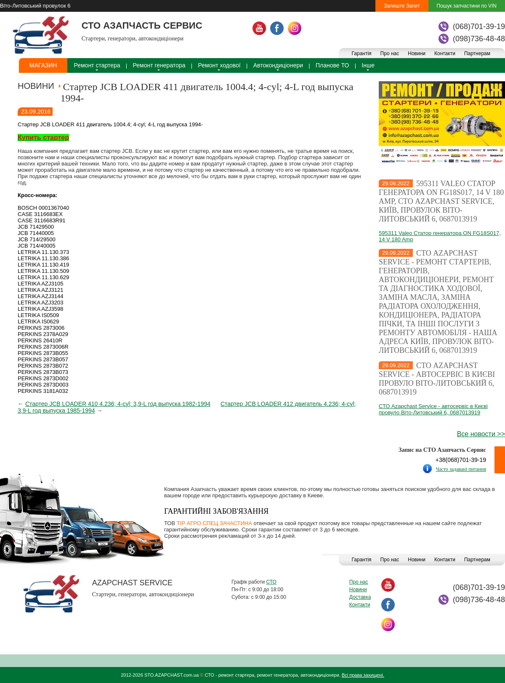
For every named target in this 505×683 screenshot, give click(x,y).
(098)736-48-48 (479, 39)
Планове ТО (332, 65)
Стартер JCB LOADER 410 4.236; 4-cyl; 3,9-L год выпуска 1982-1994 (117, 403)
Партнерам (477, 53)
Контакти (444, 53)
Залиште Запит (402, 6)
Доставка (360, 597)
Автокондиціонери (278, 65)
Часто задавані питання (461, 469)
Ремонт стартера (97, 65)
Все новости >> (481, 434)
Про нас (389, 53)
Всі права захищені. (363, 675)
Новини (416, 53)
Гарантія (361, 53)
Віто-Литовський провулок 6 (35, 6)
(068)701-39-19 (479, 26)
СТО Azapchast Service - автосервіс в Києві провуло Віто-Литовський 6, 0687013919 (437, 378)
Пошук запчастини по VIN (467, 6)
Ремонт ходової (219, 65)
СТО (271, 582)
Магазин (43, 65)
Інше (368, 65)
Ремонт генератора (159, 65)
